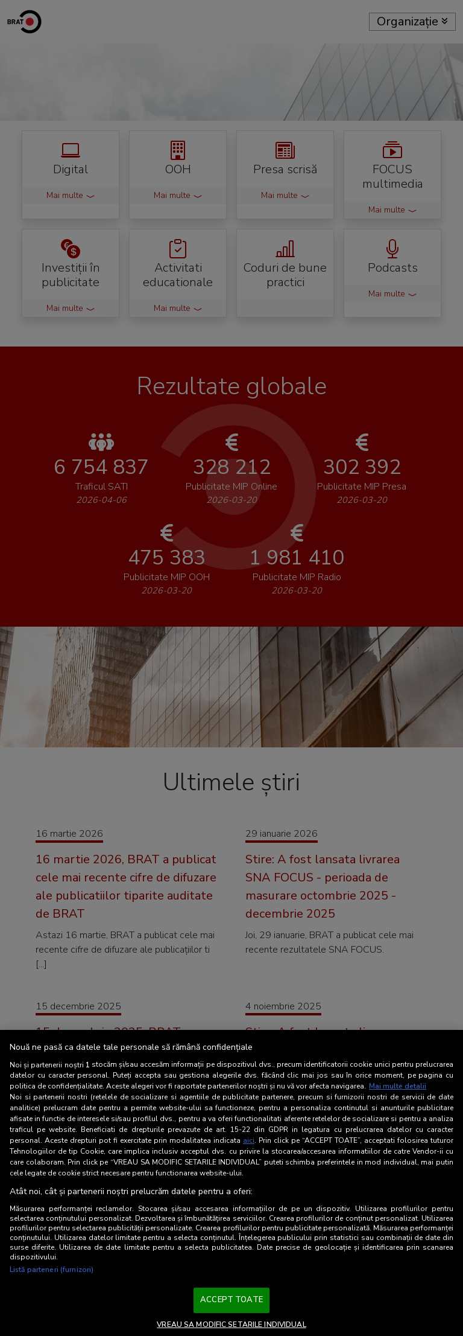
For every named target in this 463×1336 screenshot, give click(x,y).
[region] (231, 1183)
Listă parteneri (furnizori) (51, 1269)
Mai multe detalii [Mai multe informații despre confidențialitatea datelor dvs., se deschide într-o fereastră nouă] (397, 1086)
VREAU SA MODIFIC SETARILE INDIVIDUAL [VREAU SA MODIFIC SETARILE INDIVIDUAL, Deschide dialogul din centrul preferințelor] (231, 1324)
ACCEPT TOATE (231, 1299)
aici (248, 1140)
